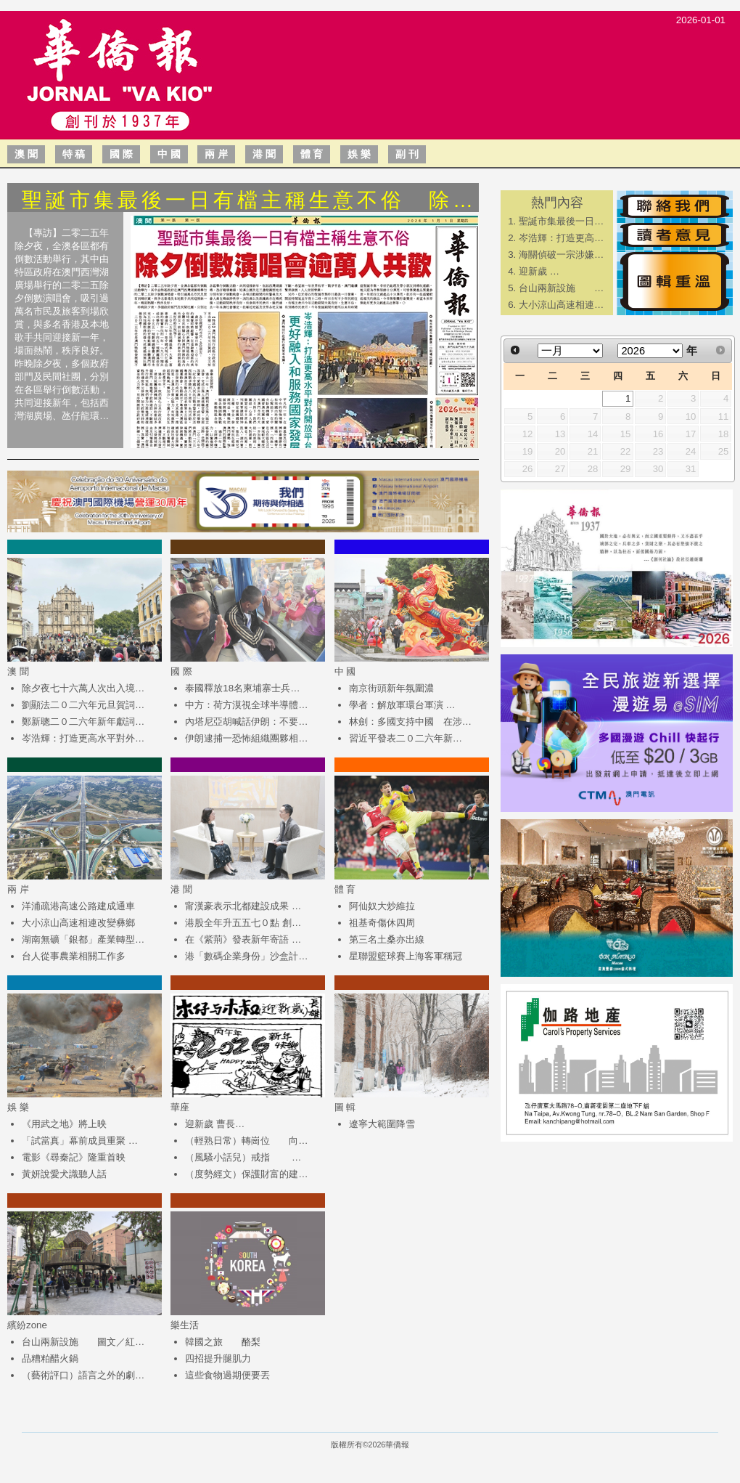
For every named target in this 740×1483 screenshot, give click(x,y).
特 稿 (74, 154)
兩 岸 (216, 154)
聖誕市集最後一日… (561, 221)
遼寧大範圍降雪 (382, 1123)
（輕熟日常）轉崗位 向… (246, 1140)
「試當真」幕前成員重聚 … (80, 1140)
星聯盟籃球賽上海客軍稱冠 (405, 956)
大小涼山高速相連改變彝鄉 (78, 922)
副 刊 (407, 154)
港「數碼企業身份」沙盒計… (246, 956)
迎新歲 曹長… (214, 1123)
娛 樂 (359, 154)
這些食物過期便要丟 (227, 1375)
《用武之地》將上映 (64, 1123)
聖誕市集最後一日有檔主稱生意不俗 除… (249, 200)
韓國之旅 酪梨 (222, 1341)
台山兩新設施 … (561, 288)
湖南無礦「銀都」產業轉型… (83, 939)
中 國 (169, 154)
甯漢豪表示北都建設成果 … (243, 906)
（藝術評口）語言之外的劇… (83, 1375)
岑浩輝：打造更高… (561, 237)
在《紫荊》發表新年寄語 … (243, 939)
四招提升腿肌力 (218, 1358)
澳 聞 (26, 154)
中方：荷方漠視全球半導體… (246, 704)
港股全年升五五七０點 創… (243, 922)
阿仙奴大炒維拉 (382, 906)
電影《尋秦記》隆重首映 (74, 1157)
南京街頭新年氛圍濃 (391, 688)
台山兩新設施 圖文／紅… (83, 1341)
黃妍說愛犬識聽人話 (64, 1174)
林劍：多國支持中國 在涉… (410, 721)
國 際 (121, 154)
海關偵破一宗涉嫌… (561, 254)
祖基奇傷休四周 (382, 922)
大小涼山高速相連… (561, 304)
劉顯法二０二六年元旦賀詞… (83, 704)
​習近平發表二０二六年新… (405, 738)
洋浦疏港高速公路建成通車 (78, 906)
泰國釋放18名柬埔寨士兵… (242, 688)
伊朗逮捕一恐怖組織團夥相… (246, 738)
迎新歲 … (539, 271)
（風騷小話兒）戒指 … (243, 1157)
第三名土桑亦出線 (386, 939)
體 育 (312, 154)
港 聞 (264, 154)
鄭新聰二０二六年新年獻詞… (83, 721)
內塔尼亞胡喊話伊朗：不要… (246, 721)
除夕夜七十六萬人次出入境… (83, 688)
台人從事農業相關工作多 (74, 956)
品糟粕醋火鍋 (50, 1358)
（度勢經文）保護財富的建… (246, 1174)
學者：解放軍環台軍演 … (402, 704)
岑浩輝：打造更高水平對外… (83, 738)
